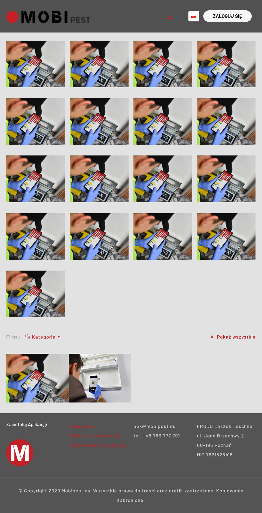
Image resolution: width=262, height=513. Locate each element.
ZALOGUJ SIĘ (227, 16)
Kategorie (43, 337)
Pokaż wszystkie (232, 337)
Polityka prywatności (94, 436)
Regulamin (82, 426)
